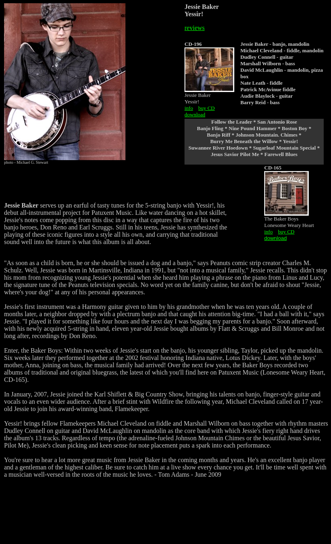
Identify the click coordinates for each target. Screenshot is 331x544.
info (189, 108)
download (195, 114)
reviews (195, 27)
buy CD (206, 108)
